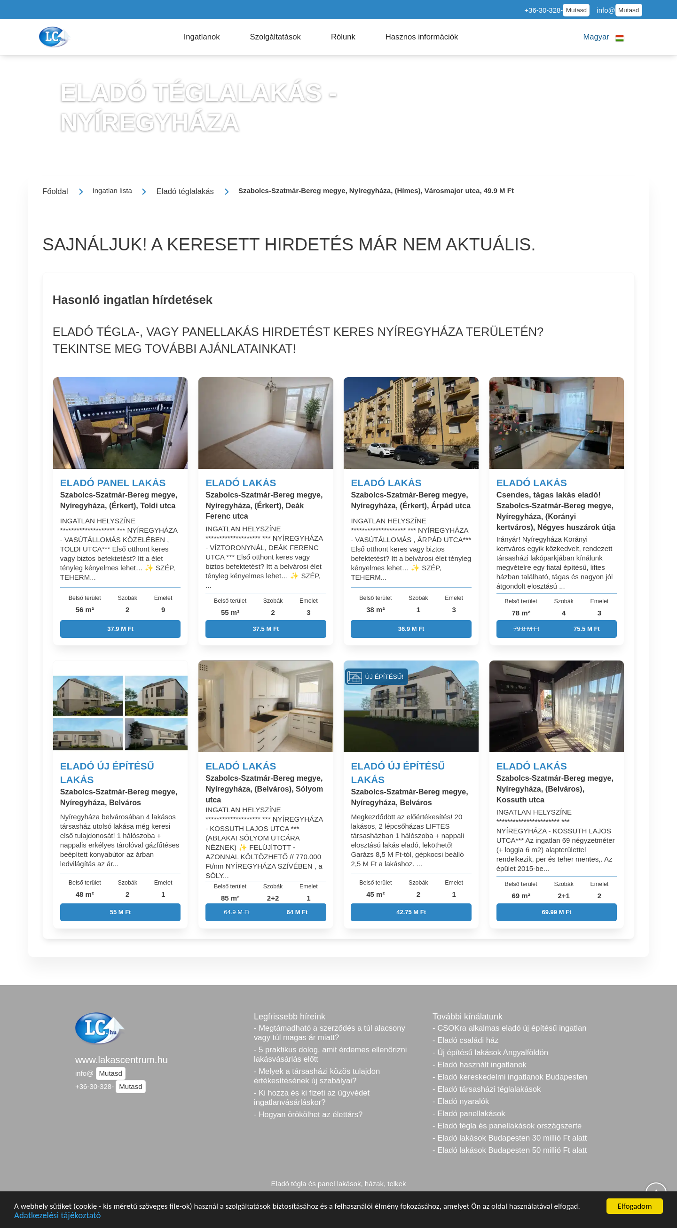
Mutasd (576, 10)
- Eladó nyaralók (461, 1101)
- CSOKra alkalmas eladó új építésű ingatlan (509, 1028)
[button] (201, 37)
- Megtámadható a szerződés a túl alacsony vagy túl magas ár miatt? (329, 1033)
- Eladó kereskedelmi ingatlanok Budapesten (510, 1077)
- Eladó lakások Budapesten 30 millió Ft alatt (510, 1138)
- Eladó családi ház (466, 1040)
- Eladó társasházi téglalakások (487, 1089)
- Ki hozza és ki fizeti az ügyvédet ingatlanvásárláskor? (312, 1097)
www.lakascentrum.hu (121, 1060)
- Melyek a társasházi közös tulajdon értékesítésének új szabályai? (317, 1076)
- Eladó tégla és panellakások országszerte (507, 1125)
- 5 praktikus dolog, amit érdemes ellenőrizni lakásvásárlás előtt (330, 1054)
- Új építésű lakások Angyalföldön (490, 1052)
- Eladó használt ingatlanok (480, 1064)
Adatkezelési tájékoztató (57, 1216)
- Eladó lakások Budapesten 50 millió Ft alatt (510, 1150)
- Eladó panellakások (469, 1113)
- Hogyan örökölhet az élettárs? (308, 1114)
